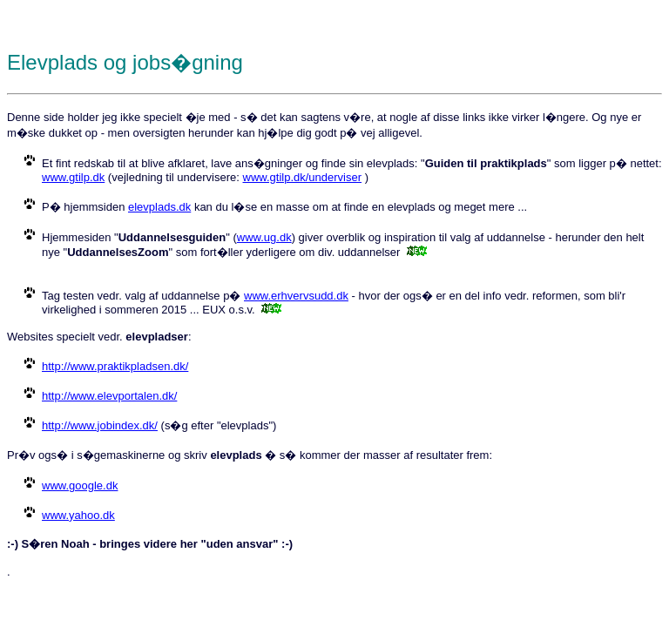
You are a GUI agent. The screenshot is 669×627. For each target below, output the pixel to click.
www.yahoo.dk (78, 515)
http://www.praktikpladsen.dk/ (115, 366)
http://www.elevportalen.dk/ (109, 395)
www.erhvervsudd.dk (296, 295)
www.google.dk (80, 485)
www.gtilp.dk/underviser (302, 177)
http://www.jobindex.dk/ (100, 425)
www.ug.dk (264, 237)
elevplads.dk (159, 206)
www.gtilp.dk (73, 177)
